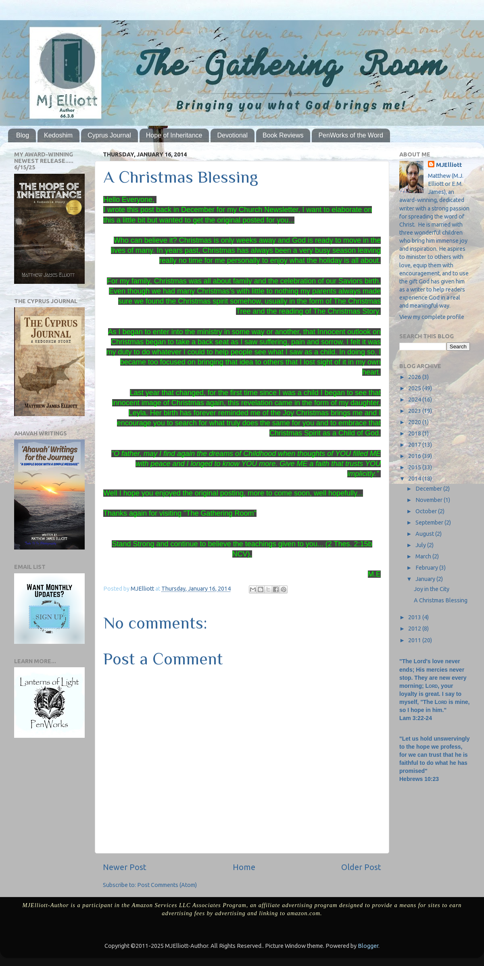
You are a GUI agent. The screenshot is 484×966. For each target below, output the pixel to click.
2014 (415, 478)
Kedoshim (58, 135)
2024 (415, 399)
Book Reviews (283, 135)
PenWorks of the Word (350, 135)
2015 (415, 467)
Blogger (368, 946)
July (421, 545)
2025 (415, 388)
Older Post (361, 867)
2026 (415, 377)
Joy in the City (431, 589)
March (423, 556)
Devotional (232, 135)
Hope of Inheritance (174, 135)
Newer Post (124, 867)
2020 (415, 422)
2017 (415, 444)
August (425, 534)
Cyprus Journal (109, 135)
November (429, 500)
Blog (22, 135)
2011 (415, 640)
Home (244, 867)
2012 (415, 628)
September (429, 522)
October (426, 511)
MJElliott (449, 165)
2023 (415, 411)
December (429, 488)
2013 (415, 617)
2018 (415, 433)
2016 (415, 456)
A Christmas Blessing (440, 600)
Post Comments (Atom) (167, 885)
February (427, 567)
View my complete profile (431, 317)
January (425, 579)
